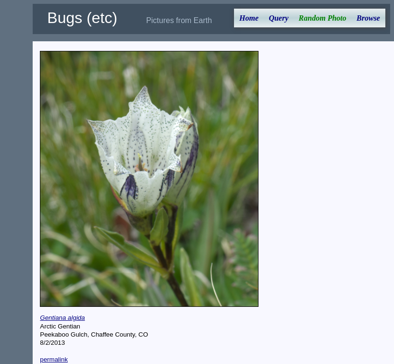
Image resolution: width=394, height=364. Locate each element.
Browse (368, 18)
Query (278, 18)
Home (249, 18)
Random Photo (322, 18)
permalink (54, 359)
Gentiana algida (62, 317)
